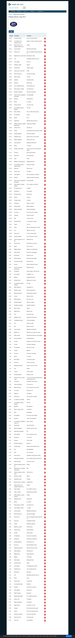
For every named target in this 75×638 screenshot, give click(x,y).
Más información (61, 636)
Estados (32, 11)
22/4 (11, 31)
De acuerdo (68, 636)
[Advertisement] (46, 6)
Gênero (25, 11)
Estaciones (19, 11)
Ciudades (40, 11)
